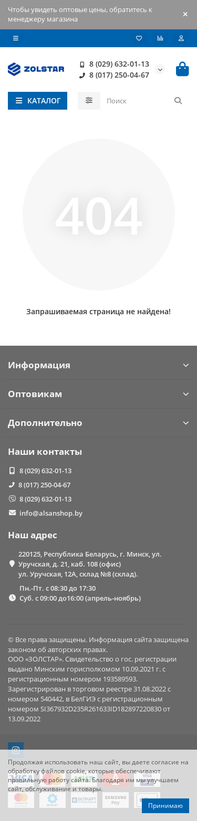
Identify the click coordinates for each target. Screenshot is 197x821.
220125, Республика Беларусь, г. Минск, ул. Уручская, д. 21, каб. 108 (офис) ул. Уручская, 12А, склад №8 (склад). (90, 564)
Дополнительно (98, 423)
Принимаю (165, 805)
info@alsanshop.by (50, 513)
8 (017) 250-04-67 (112, 75)
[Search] (145, 101)
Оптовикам (98, 394)
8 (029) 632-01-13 (112, 64)
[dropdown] (16, 38)
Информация (98, 365)
